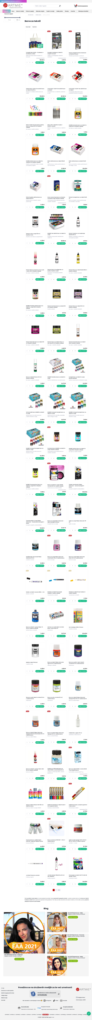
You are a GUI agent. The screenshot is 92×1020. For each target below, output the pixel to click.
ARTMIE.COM (45, 1014)
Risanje (67, 11)
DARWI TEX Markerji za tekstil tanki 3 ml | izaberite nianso (56, 805)
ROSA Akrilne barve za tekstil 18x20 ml (56, 161)
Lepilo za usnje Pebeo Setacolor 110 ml (77, 521)
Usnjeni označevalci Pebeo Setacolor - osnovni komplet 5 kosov (76, 486)
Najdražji (34, 27)
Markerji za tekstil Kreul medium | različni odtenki (77, 592)
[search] (60, 6)
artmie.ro (58, 1014)
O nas (2, 988)
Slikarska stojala (40, 11)
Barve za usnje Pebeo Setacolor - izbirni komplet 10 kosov (56, 521)
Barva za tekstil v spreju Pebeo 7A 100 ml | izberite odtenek (34, 627)
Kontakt (3, 1000)
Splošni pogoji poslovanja (7, 993)
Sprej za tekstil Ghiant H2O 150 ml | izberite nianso (34, 805)
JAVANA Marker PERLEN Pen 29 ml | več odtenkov (56, 876)
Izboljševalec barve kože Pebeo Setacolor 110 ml (33, 557)
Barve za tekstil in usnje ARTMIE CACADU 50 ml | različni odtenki (55, 485)
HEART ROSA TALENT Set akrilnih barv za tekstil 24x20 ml (35, 89)
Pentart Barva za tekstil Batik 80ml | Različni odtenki (78, 270)
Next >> (59, 890)
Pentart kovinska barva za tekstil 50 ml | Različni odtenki (57, 306)
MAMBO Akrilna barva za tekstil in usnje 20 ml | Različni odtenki (34, 161)
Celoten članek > (19, 959)
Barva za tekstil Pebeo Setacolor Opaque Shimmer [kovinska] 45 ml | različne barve (35, 734)
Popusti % (6, 11)
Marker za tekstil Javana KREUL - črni (35, 592)
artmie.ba (52, 1014)
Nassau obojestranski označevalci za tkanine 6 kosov (77, 53)
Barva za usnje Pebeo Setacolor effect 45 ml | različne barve (77, 557)
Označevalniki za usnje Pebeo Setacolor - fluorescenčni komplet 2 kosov (35, 522)
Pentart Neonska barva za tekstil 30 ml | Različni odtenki (35, 342)
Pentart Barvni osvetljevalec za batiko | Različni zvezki (55, 270)
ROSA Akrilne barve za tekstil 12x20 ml (77, 161)
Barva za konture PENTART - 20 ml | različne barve (56, 840)
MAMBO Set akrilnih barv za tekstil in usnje (57, 234)
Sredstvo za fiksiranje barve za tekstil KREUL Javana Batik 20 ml (56, 769)
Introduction (30, 14)
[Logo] (12, 6)
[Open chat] (89, 1013)
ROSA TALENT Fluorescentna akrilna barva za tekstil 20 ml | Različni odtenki (35, 126)
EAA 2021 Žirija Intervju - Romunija (75, 935)
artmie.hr (23, 1014)
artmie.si (34, 1014)
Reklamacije (4, 997)
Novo (13, 11)
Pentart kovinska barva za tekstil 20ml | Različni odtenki (77, 342)
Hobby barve (38, 14)
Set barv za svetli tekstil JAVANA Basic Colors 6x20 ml (56, 627)
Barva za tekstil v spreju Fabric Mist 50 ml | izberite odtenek (35, 769)
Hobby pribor (59, 11)
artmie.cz (12, 1014)
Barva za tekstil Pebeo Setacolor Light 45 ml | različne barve (56, 663)
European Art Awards (45, 1006)
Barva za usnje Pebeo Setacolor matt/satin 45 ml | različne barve (56, 557)
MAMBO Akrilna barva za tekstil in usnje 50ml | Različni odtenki (77, 449)
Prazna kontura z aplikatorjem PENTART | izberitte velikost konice (34, 840)
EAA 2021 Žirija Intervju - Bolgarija (13, 954)
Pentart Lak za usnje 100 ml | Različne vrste (33, 234)
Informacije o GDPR (81, 1000)
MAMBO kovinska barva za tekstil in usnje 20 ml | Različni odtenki (78, 126)
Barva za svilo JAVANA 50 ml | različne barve (55, 698)
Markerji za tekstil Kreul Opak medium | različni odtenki (55, 592)
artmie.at (74, 1014)
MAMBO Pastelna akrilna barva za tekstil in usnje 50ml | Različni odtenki (34, 307)
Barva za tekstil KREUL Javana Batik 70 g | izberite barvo (78, 769)
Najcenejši (28, 27)
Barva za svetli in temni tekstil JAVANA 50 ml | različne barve (76, 663)
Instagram (47, 1001)
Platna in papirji (30, 11)
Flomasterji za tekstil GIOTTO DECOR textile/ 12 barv (78, 876)
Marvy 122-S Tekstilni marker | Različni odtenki (55, 125)
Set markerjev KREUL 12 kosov (76, 627)
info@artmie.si (81, 997)
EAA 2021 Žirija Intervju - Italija (75, 913)
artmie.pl (39, 1014)
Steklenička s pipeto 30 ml (75, 733)
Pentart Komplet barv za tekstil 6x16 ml (78, 198)
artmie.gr (80, 1014)
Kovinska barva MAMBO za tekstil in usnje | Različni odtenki (56, 449)
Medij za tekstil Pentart (32, 662)
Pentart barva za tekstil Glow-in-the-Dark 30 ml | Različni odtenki (56, 342)
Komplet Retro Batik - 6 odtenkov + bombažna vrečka (35, 53)
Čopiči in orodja (50, 11)
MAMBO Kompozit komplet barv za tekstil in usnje (56, 413)
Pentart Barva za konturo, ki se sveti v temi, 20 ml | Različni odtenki (35, 270)
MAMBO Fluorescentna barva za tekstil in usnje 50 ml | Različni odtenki (34, 486)
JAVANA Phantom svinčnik (32, 875)
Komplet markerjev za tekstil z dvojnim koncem (55, 53)
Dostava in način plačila (7, 990)
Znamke (73, 11)
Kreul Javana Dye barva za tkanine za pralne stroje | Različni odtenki (56, 198)
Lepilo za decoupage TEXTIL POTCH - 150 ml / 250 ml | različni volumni (78, 840)
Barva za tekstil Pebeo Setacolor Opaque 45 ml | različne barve (56, 733)
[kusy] (29, 62)
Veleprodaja (4, 995)
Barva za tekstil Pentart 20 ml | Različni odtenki (34, 377)
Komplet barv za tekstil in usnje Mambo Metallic (77, 377)
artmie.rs (29, 1014)
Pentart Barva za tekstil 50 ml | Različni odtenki (76, 306)
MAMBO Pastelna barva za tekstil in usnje (56, 377)
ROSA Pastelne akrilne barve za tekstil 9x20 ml (34, 198)
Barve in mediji (20, 11)
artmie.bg (63, 1014)
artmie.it (85, 1014)
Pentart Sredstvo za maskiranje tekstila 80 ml (77, 234)
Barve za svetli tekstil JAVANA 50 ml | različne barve (35, 698)
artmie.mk (69, 1014)
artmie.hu (18, 1014)
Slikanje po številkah (83, 11)
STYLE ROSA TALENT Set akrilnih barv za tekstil (56, 89)
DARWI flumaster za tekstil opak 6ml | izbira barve (78, 805)
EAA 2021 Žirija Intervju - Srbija (75, 956)
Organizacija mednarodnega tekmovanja (49, 1009)
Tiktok (55, 1001)
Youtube (63, 1000)
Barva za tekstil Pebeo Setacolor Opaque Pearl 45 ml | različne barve (78, 698)
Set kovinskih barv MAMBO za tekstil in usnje (35, 413)
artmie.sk (7, 1014)
